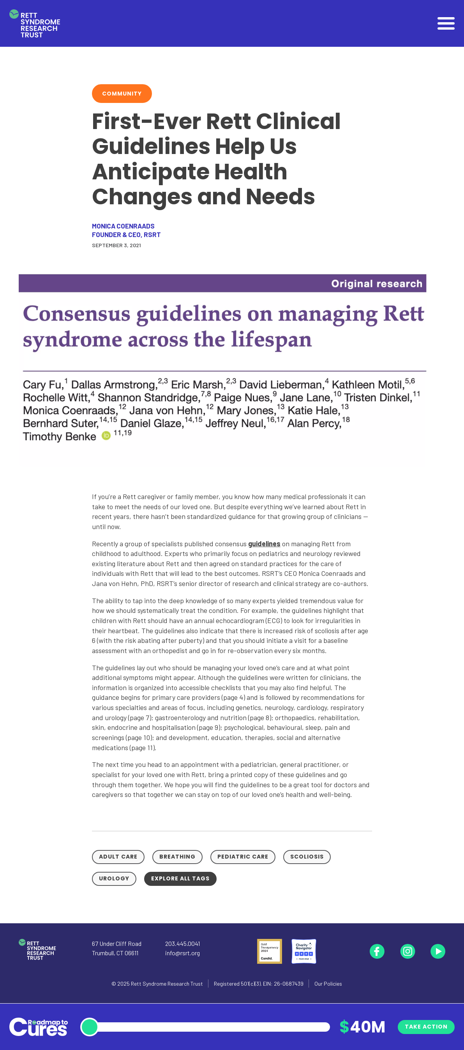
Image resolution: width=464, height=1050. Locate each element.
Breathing (177, 857)
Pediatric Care (242, 857)
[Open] (446, 23)
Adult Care (118, 857)
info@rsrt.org (182, 952)
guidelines (264, 543)
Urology (114, 878)
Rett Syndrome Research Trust (167, 983)
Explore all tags (180, 878)
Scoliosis (307, 857)
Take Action (426, 1027)
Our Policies (328, 983)
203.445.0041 (182, 943)
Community (122, 93)
